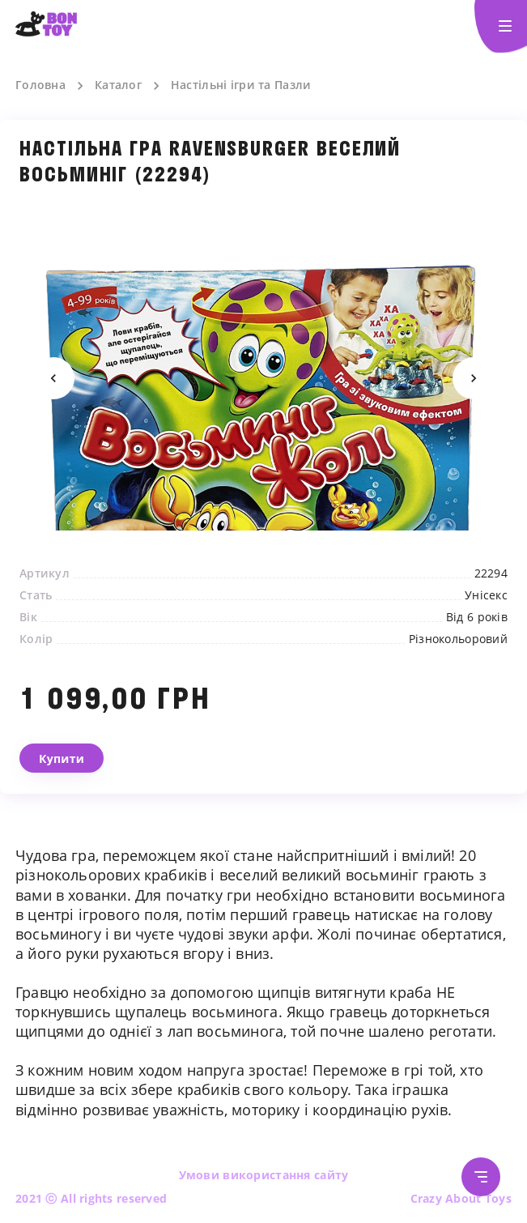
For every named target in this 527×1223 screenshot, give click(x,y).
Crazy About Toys (461, 1198)
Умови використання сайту (264, 1175)
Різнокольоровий (458, 639)
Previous (53, 378)
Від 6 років (477, 617)
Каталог (118, 85)
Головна (40, 85)
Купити (61, 758)
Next (474, 378)
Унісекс (486, 595)
